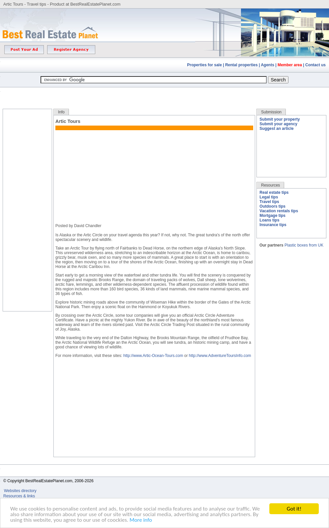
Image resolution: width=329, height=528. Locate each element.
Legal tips (268, 197)
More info (141, 520)
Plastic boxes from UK (303, 245)
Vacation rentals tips (278, 211)
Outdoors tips (272, 206)
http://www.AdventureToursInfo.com (220, 355)
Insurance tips (272, 224)
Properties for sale (204, 65)
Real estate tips (273, 192)
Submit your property (279, 119)
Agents (267, 65)
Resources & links (19, 496)
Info (61, 112)
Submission (271, 112)
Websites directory (21, 490)
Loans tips (269, 220)
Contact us (315, 65)
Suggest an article (276, 128)
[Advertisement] (164, 93)
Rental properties (241, 65)
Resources (270, 185)
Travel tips (269, 201)
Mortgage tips (272, 215)
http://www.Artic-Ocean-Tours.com (153, 355)
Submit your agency (278, 124)
